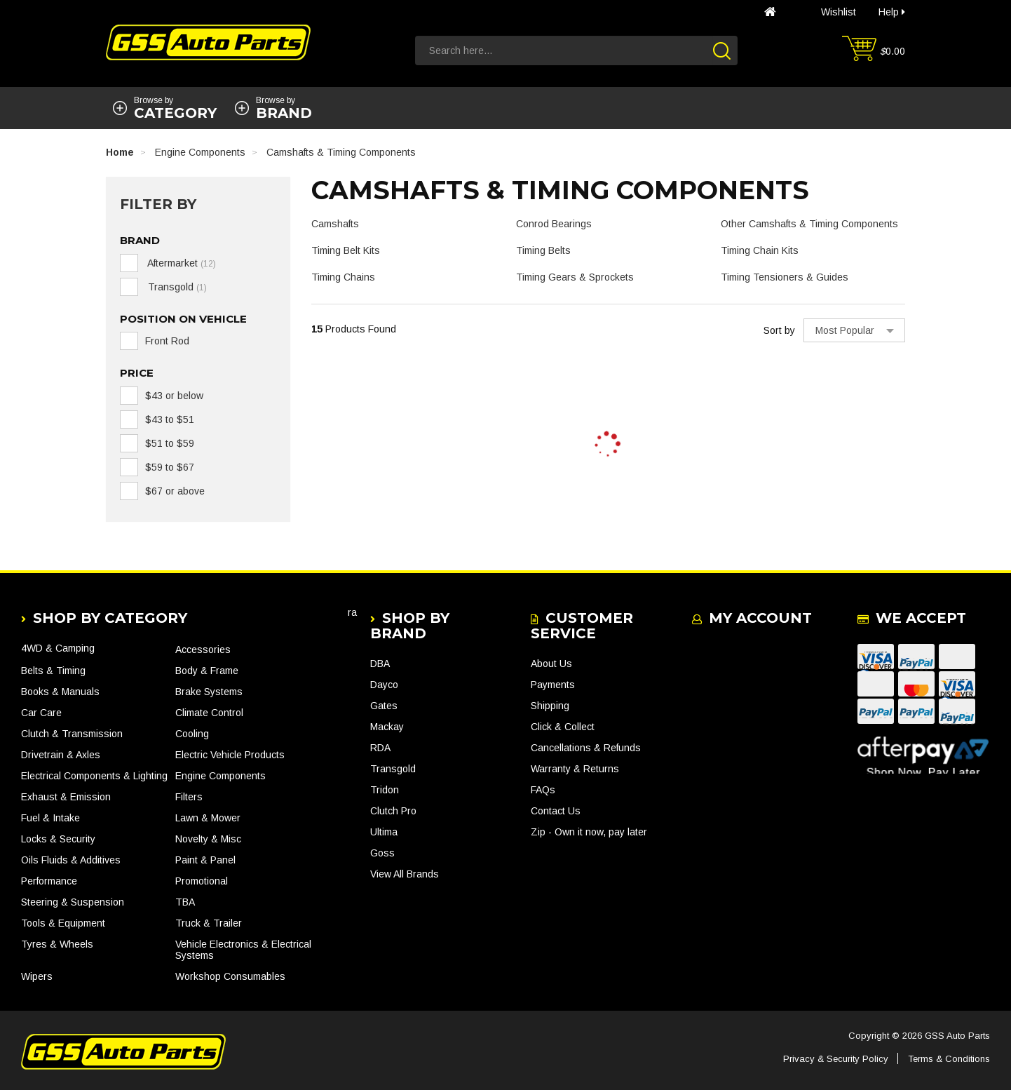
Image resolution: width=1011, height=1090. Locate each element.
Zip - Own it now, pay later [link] (589, 831)
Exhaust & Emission (66, 796)
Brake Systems (209, 691)
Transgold (393, 768)
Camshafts (335, 223)
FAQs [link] (543, 789)
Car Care (41, 712)
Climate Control (209, 712)
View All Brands (404, 874)
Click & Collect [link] (563, 726)
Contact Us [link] (556, 810)
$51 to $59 (169, 443)
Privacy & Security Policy (835, 1059)
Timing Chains (343, 277)
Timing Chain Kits (760, 250)
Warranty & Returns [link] (575, 768)
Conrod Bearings (554, 223)
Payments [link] (553, 684)
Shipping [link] (550, 705)
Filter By (158, 204)
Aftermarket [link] (180, 263)
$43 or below (174, 395)
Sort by (779, 330)
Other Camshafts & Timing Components (809, 223)
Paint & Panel (205, 860)
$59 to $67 (169, 467)
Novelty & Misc (208, 839)
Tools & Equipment (63, 923)
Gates (384, 705)
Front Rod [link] (167, 340)
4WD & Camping (58, 648)
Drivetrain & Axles (60, 754)
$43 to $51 (169, 419)
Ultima (384, 831)
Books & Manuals (60, 691)
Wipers (37, 976)
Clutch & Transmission (72, 733)
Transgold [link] (176, 286)
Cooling (192, 733)
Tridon (384, 789)
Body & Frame (206, 670)
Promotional (201, 881)
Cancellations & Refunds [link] (586, 747)
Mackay (387, 726)
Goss (382, 853)
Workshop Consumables (230, 976)
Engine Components (220, 775)
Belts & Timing (53, 670)
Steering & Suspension (72, 902)
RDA (380, 747)
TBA (185, 902)
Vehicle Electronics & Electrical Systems (243, 949)
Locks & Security (58, 839)
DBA (380, 663)
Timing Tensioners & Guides (784, 277)
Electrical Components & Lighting (94, 775)
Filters (189, 796)
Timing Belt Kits (345, 250)
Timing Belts (543, 250)
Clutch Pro (393, 810)
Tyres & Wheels (57, 944)
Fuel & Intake (50, 817)
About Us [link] (551, 663)
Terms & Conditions (949, 1059)
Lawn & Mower (207, 817)
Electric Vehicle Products (230, 754)
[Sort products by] (854, 330)
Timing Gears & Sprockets (575, 277)
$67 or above (175, 491)
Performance (49, 881)
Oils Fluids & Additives (71, 860)
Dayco (384, 684)
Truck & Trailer (208, 923)
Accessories (203, 649)
